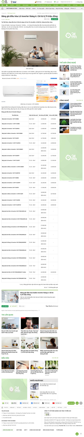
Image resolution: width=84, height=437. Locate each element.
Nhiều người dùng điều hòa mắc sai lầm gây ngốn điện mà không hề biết (49, 352)
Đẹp (48, 407)
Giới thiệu (19, 430)
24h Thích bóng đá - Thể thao (44, 5)
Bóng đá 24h (35, 403)
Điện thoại (21, 8)
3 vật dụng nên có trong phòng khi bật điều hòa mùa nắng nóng (21, 372)
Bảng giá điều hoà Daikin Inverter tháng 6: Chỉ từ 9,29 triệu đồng (36, 294)
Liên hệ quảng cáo (8, 430)
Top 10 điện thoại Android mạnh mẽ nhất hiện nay (48, 384)
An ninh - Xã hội (27, 407)
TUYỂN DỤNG (59, 430)
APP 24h (5, 403)
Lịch (56, 2)
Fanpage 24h (24, 403)
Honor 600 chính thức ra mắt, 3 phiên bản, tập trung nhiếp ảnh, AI (76, 75)
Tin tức (12, 5)
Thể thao (75, 5)
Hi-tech (62, 5)
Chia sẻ (55, 19)
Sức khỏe (56, 5)
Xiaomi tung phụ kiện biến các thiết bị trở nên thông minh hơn (48, 331)
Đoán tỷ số (48, 2)
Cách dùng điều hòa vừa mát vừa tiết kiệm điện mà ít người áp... (37, 372)
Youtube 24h (57, 403)
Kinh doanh (25, 5)
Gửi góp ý (13, 306)
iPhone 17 (73, 8)
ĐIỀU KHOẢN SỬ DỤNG (48, 430)
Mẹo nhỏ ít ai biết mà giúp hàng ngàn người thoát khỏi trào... (51, 372)
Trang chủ (4, 13)
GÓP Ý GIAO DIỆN (4, 435)
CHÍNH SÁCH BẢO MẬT (35, 430)
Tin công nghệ (40, 8)
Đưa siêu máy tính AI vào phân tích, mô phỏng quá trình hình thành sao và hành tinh (76, 113)
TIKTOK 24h (46, 403)
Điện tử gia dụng (50, 8)
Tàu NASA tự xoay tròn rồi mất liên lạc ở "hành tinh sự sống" (75, 129)
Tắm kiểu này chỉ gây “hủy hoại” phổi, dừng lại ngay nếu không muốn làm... (29, 332)
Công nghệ (64, 100)
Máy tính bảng (59, 8)
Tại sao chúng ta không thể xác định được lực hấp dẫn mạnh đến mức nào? (76, 105)
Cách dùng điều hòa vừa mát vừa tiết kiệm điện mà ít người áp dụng (48, 393)
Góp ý (25, 430)
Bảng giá (67, 8)
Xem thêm (54, 357)
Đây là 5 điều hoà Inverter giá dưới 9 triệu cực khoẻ (10, 331)
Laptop (34, 8)
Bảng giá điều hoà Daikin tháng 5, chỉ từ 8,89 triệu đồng (29, 351)
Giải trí (32, 5)
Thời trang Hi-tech (11, 8)
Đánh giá (28, 8)
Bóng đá (18, 5)
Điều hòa (7, 19)
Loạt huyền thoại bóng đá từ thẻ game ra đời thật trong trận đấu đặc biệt (75, 121)
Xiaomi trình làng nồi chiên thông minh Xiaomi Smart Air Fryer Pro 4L (9, 352)
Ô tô (81, 5)
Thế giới (68, 5)
